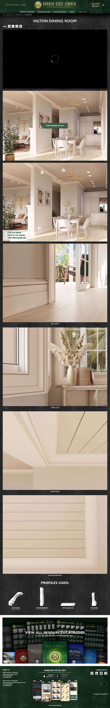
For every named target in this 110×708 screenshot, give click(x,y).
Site (55, 705)
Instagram (92, 673)
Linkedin (96, 673)
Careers (23, 4)
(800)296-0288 (9, 684)
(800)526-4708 (9, 676)
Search (103, 5)
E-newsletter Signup (12, 4)
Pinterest (101, 673)
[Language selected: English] (103, 684)
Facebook (105, 673)
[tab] (27, 11)
